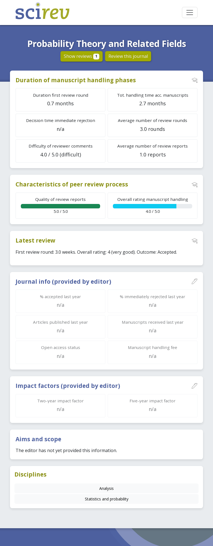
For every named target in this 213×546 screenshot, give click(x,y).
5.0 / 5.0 (60, 205)
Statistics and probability (106, 499)
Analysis (106, 488)
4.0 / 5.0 (152, 205)
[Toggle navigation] (189, 12)
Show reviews (82, 56)
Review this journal (128, 56)
